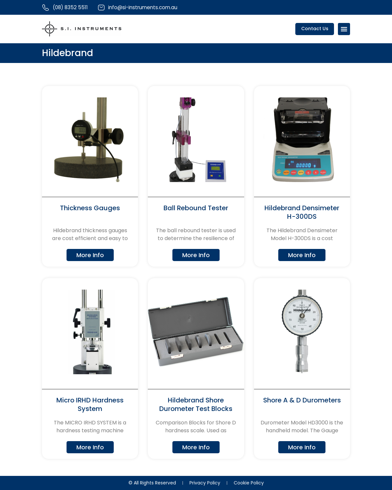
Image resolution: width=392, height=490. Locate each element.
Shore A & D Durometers (302, 400)
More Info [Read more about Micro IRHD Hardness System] (90, 447)
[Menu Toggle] (344, 29)
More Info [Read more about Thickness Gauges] (90, 255)
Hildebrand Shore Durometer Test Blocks (195, 405)
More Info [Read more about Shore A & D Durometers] (302, 447)
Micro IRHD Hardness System (90, 405)
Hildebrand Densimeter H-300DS (302, 212)
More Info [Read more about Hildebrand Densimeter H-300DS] (302, 255)
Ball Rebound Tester (196, 208)
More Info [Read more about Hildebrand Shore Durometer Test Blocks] (196, 447)
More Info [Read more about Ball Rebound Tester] (196, 255)
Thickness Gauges (90, 208)
